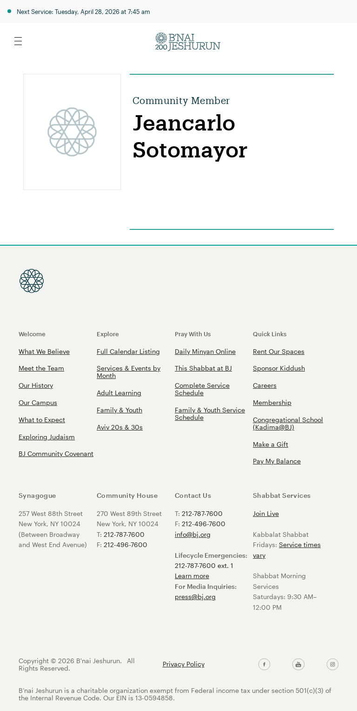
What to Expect (42, 420)
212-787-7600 (124, 534)
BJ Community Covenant (56, 453)
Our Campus (38, 402)
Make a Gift (270, 444)
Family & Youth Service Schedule (210, 413)
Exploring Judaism (47, 437)
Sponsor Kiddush (279, 368)
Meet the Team (41, 368)
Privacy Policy (184, 664)
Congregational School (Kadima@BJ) (288, 423)
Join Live (266, 513)
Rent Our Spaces (278, 351)
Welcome (32, 333)
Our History (36, 385)
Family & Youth (119, 410)
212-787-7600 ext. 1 (204, 565)
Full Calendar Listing (128, 351)
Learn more (192, 576)
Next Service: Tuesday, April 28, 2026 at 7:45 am (83, 11)
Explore (108, 333)
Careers (265, 385)
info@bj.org (193, 534)
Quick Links (269, 333)
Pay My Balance (277, 461)
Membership (272, 402)
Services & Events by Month (128, 371)
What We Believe (44, 351)
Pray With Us (193, 333)
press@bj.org (195, 596)
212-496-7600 (125, 544)
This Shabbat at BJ (203, 368)
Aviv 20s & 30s (120, 427)
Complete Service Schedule (202, 389)
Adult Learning (119, 393)
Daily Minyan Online (205, 351)
